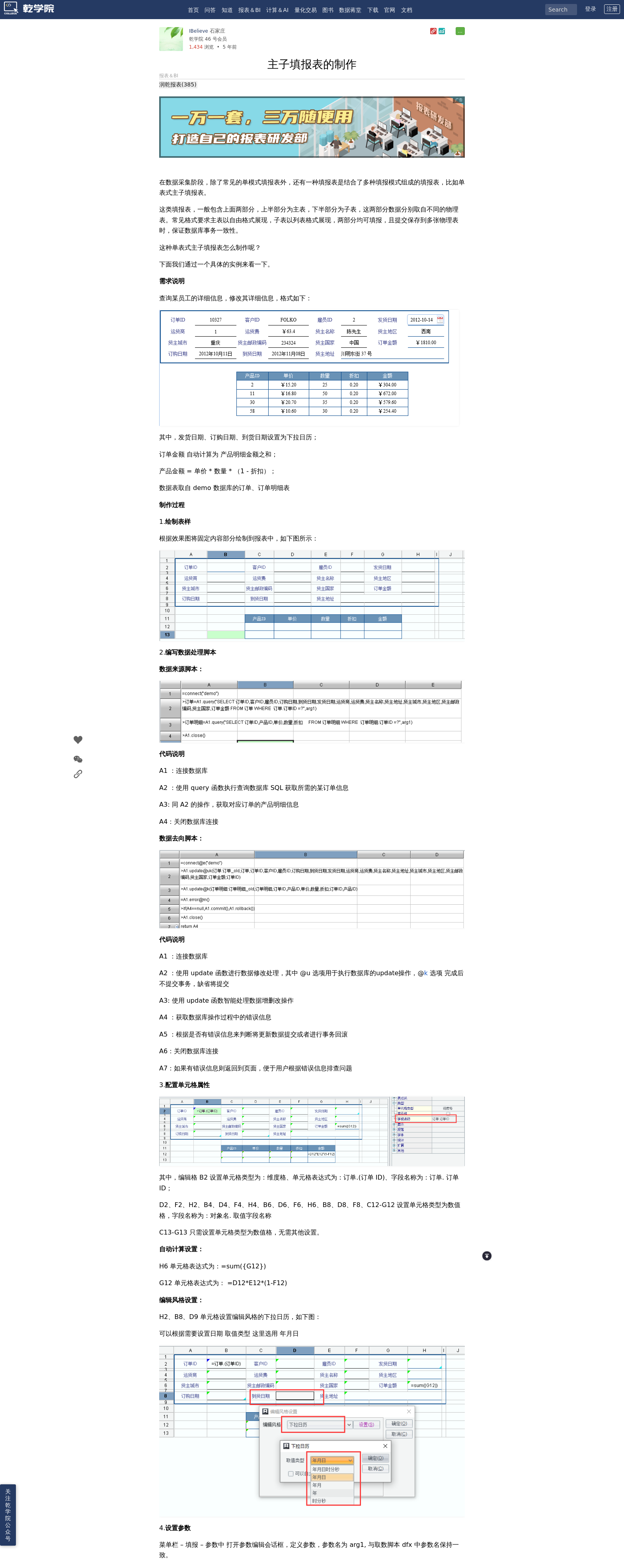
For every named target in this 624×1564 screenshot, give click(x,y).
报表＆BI (249, 10)
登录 (590, 9)
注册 (612, 9)
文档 (406, 10)
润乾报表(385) (178, 84)
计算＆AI (277, 10)
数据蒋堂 (350, 10)
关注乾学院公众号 (8, 1515)
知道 (227, 10)
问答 (210, 10)
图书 (327, 10)
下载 (372, 10)
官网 (389, 10)
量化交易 (305, 10)
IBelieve (198, 31)
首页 (193, 10)
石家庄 (217, 31)
